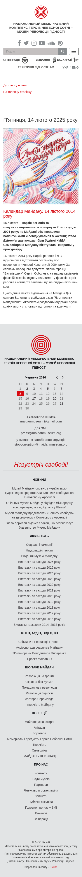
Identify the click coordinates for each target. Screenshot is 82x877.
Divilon (54, 867)
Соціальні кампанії (39, 544)
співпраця (11, 60)
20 (54, 398)
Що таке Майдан (39, 667)
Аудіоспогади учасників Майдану (39, 647)
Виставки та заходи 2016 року (39, 619)
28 (61, 403)
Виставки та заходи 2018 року (39, 607)
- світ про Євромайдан (39, 699)
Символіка (39, 750)
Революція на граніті (39, 676)
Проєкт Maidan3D (39, 659)
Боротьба (39, 733)
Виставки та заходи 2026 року (39, 562)
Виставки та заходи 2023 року (39, 579)
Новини (39, 479)
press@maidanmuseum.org (41, 433)
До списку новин (14, 85)
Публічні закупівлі (41, 802)
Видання (43, 59)
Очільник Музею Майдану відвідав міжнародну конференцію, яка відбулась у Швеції (39, 505)
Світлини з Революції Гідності (39, 642)
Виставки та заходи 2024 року (39, 573)
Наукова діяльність (39, 550)
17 (34, 398)
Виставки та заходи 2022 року (39, 584)
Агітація (39, 727)
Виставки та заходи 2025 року (39, 567)
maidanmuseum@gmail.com (41, 421)
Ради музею (41, 779)
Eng (75, 67)
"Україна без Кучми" (39, 682)
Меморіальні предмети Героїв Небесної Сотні (39, 739)
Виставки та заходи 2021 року (39, 590)
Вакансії (41, 813)
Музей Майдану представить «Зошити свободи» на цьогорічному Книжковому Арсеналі (39, 515)
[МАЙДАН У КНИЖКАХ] (39, 756)
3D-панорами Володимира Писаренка (39, 653)
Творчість (39, 744)
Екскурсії (64, 59)
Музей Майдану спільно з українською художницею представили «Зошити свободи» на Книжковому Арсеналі (39, 493)
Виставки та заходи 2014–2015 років (39, 624)
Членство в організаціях (41, 790)
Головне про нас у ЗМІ (41, 807)
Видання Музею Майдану (39, 556)
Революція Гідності (39, 693)
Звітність (41, 796)
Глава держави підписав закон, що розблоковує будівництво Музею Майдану (39, 525)
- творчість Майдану (39, 704)
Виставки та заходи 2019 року (39, 602)
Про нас (41, 764)
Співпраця (41, 819)
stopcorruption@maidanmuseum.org (41, 444)
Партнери (41, 784)
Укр (65, 67)
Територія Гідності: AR (36, 67)
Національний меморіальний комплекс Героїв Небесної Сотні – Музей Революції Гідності (41, 27)
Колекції (39, 713)
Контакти (41, 773)
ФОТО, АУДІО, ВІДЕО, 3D (39, 633)
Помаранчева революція (39, 687)
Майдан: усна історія (39, 722)
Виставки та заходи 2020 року (39, 596)
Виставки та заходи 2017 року (39, 613)
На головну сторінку (17, 92)
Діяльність (39, 536)
